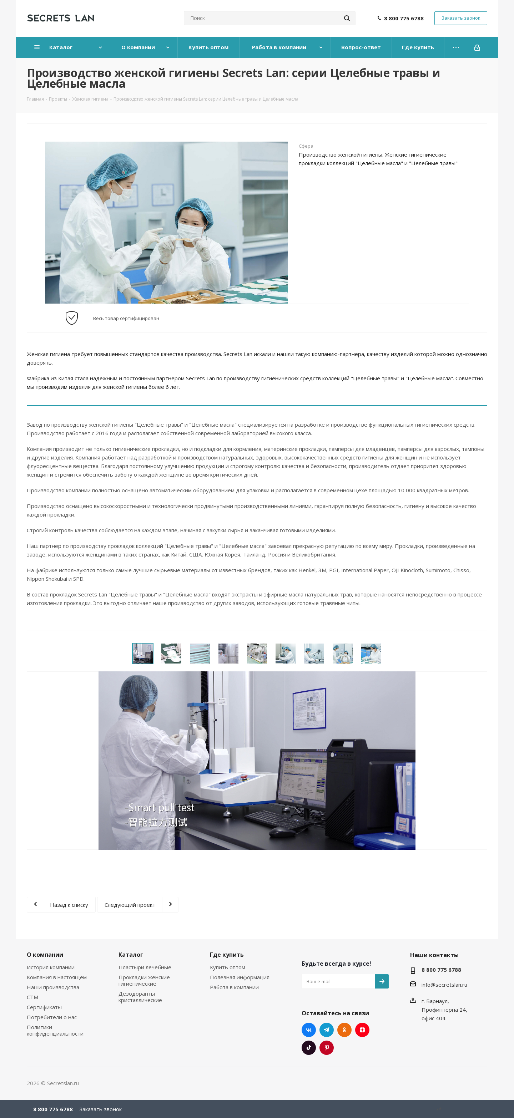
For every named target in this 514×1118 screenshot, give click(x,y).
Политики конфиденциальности (55, 1030)
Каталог (131, 955)
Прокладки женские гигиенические (144, 980)
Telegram (326, 1030)
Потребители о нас (52, 1017)
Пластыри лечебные (145, 967)
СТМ (32, 997)
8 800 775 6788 (404, 18)
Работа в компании (234, 987)
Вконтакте (309, 1030)
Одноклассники (344, 1030)
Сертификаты (44, 1007)
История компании (51, 967)
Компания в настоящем (57, 977)
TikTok (309, 1048)
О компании (45, 955)
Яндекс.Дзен (362, 1030)
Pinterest (326, 1048)
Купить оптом (227, 967)
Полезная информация (239, 977)
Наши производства (53, 987)
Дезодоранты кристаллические (140, 996)
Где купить (227, 955)
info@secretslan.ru (444, 984)
